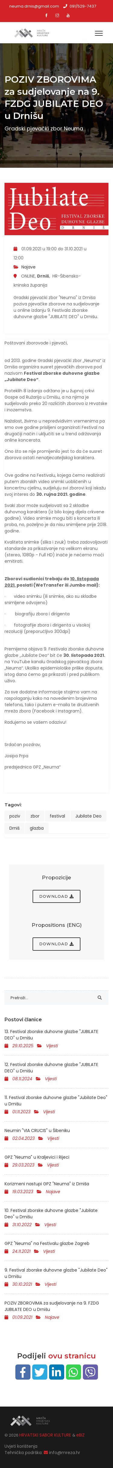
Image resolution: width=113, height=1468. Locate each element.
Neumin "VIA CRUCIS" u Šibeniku (37, 1130)
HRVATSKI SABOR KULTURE (45, 1435)
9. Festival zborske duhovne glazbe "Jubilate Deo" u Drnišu (56, 1273)
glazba (37, 828)
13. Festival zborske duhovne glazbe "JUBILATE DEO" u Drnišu (51, 1035)
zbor (34, 816)
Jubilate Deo (88, 816)
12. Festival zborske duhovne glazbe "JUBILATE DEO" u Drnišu (51, 1068)
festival (57, 816)
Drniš (14, 828)
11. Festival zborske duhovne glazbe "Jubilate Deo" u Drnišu (56, 1100)
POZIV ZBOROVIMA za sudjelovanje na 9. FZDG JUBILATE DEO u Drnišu (52, 1306)
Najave (28, 267)
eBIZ (80, 1435)
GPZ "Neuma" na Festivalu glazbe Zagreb (47, 1243)
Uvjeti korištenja (21, 1446)
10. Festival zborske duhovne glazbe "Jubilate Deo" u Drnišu (51, 1213)
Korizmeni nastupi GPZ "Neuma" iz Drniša (47, 1184)
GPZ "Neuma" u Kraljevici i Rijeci (37, 1157)
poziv (14, 816)
